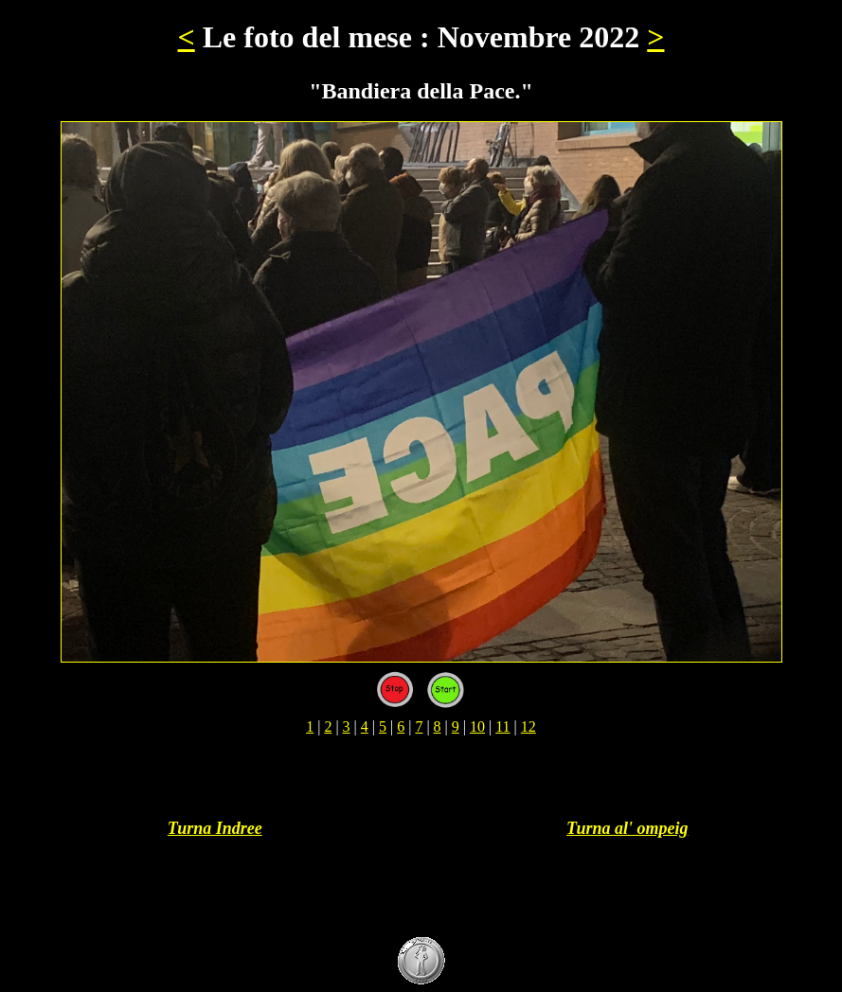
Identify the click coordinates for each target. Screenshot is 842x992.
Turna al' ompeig (627, 828)
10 (477, 726)
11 (502, 726)
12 (528, 726)
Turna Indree (215, 828)
